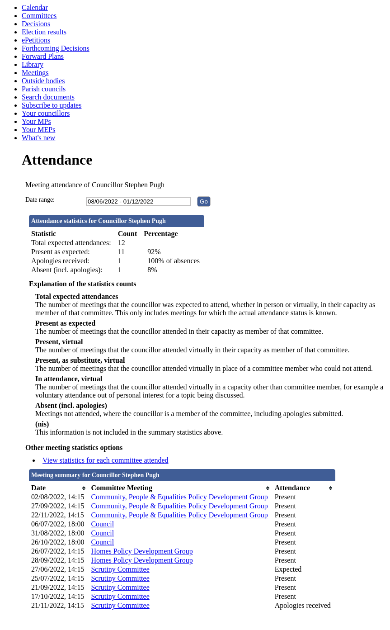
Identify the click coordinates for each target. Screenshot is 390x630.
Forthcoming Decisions (55, 48)
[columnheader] (59, 488)
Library (32, 64)
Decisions (36, 24)
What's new (38, 138)
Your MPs (36, 121)
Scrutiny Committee (120, 569)
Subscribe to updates (51, 105)
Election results (44, 32)
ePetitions (36, 40)
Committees (39, 15)
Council (102, 524)
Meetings (35, 72)
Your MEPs (38, 129)
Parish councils (44, 89)
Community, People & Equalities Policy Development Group (179, 497)
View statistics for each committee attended (105, 460)
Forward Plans (43, 56)
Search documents (48, 97)
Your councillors (46, 113)
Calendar (35, 7)
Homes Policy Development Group (142, 551)
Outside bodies (43, 81)
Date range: (40, 199)
